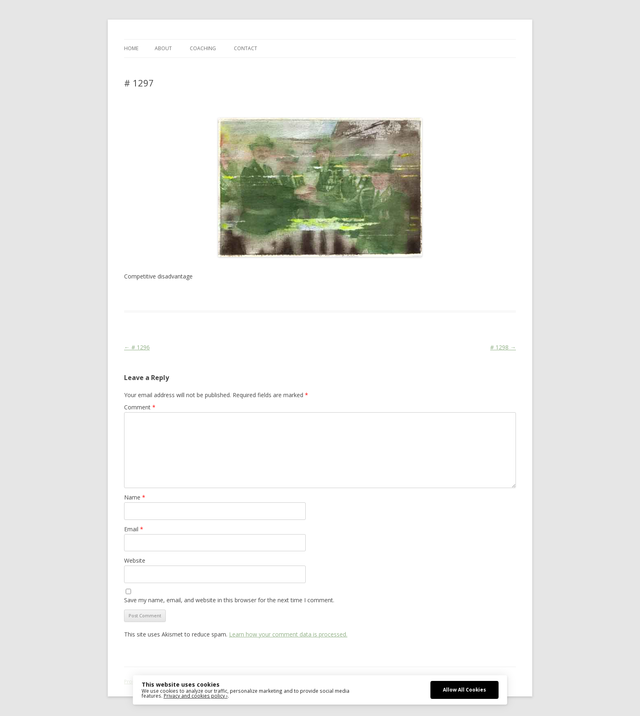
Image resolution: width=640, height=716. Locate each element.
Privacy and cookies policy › (196, 695)
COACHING (203, 48)
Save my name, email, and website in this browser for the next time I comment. (229, 600)
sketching (357, 296)
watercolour (415, 296)
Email (133, 529)
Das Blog (196, 296)
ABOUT (163, 48)
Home (131, 48)
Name (134, 497)
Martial (334, 296)
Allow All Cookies (464, 689)
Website (134, 560)
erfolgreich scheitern (286, 296)
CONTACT (245, 48)
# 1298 (503, 347)
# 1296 (137, 347)
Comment (140, 407)
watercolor (384, 296)
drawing (248, 296)
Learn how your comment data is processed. (288, 634)
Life (318, 296)
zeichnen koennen (456, 296)
